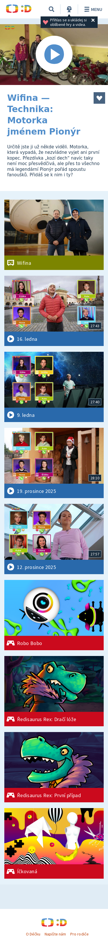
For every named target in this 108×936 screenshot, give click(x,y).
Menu (92, 9)
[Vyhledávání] (51, 9)
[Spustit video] (54, 54)
